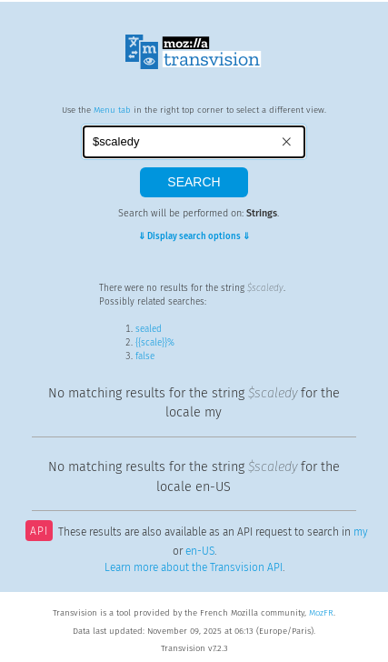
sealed (148, 329)
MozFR (321, 612)
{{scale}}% (154, 342)
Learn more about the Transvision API (193, 567)
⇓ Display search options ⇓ (194, 236)
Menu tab (112, 110)
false (144, 356)
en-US (199, 551)
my (360, 533)
